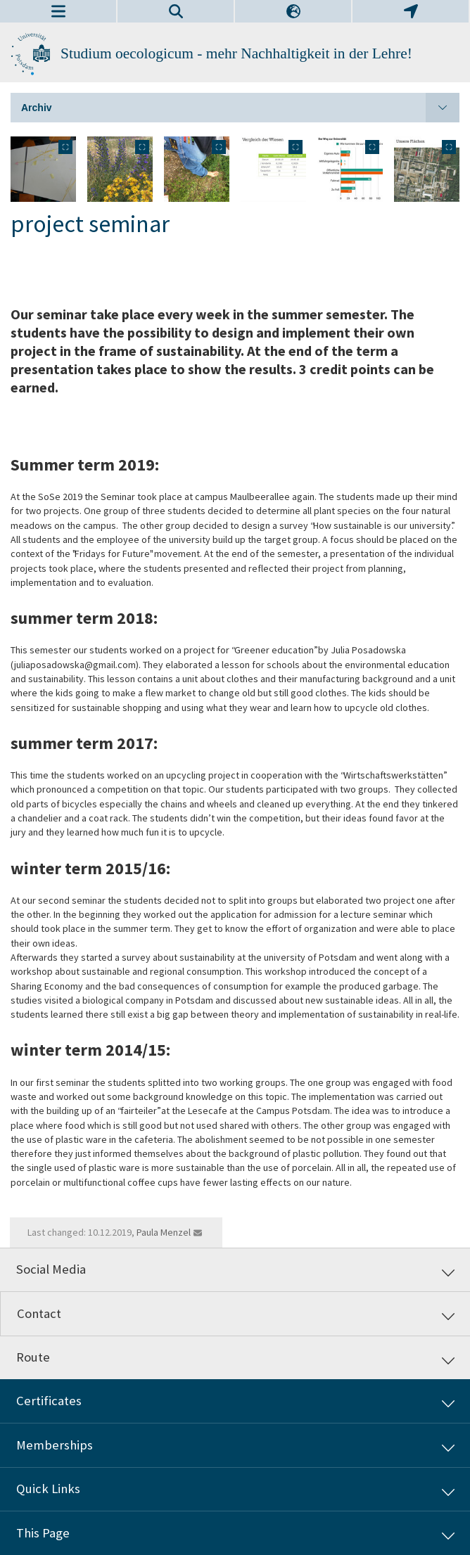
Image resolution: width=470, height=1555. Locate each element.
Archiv (240, 107)
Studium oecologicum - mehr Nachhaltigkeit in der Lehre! (236, 53)
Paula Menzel (163, 1232)
